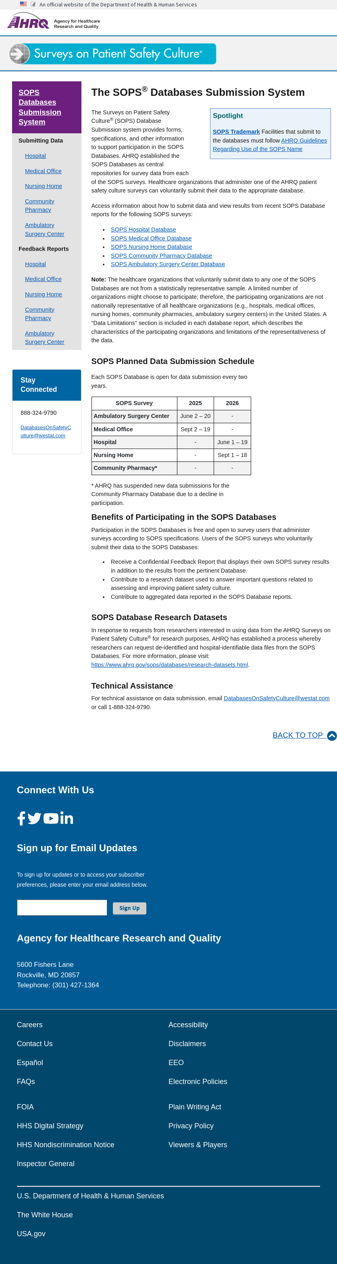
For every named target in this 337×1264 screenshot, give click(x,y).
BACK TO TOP (305, 735)
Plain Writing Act (194, 1107)
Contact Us (35, 1044)
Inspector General (46, 1164)
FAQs (26, 1082)
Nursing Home (43, 186)
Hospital (35, 156)
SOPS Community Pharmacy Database (161, 255)
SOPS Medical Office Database (151, 238)
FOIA (25, 1107)
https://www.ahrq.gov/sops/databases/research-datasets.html (170, 665)
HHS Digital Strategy (50, 1126)
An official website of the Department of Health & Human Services (118, 4)
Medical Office (43, 171)
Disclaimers (187, 1044)
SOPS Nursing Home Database (151, 247)
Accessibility (188, 1025)
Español (30, 1063)
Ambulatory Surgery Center (44, 229)
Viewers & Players (197, 1145)
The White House (45, 1215)
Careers (30, 1025)
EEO (176, 1063)
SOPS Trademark (236, 131)
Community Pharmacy (39, 205)
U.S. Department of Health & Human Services (90, 1196)
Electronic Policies (197, 1082)
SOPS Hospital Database (143, 229)
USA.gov (31, 1234)
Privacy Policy (191, 1126)
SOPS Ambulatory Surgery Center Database (168, 264)
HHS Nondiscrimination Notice (65, 1145)
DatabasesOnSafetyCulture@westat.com (277, 698)
